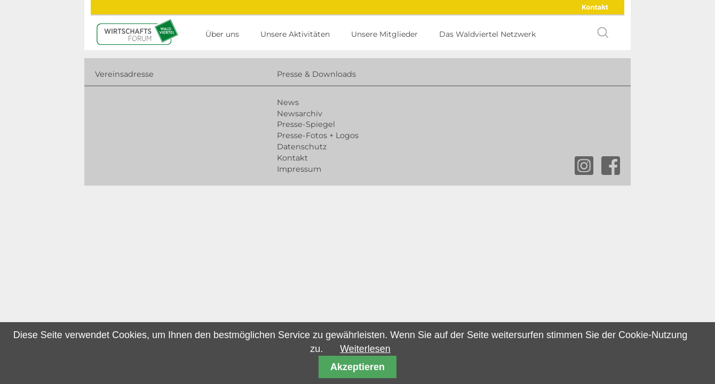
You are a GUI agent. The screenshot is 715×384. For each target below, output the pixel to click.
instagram (584, 165)
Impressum (299, 169)
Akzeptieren (357, 367)
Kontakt (595, 7)
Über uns (222, 34)
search (602, 32)
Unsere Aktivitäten (295, 34)
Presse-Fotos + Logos (318, 135)
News (288, 102)
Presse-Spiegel (306, 124)
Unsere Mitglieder (384, 34)
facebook (610, 165)
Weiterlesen (365, 348)
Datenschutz (302, 146)
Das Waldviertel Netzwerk (487, 34)
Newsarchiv (299, 113)
